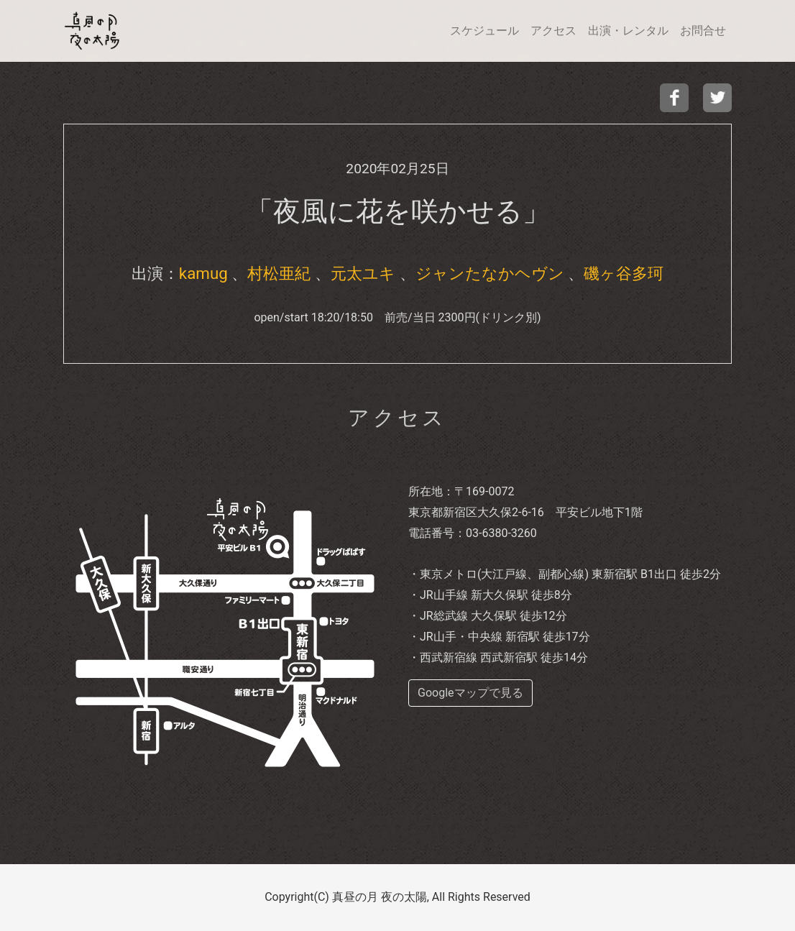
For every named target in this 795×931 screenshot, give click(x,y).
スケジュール (484, 30)
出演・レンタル (628, 30)
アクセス (553, 30)
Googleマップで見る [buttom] (470, 693)
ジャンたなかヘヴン (489, 273)
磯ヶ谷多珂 (623, 273)
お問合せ (703, 30)
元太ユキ (363, 273)
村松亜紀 (279, 273)
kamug (203, 273)
